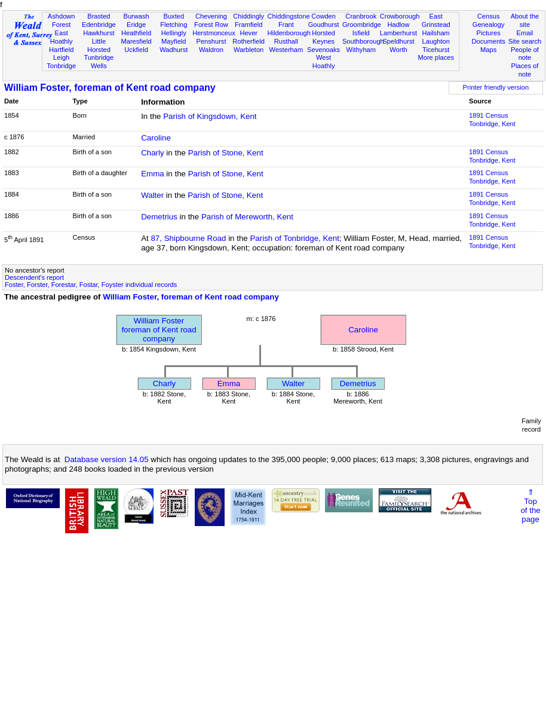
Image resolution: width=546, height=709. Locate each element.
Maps (488, 49)
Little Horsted (99, 45)
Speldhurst (398, 41)
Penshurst (211, 41)
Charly (152, 152)
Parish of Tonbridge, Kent (294, 238)
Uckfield (136, 49)
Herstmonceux (213, 32)
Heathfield (136, 32)
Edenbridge (99, 24)
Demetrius (159, 216)
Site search (525, 41)
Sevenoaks (323, 49)
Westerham (286, 49)
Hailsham (436, 32)
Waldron (211, 49)
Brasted (98, 16)
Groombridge (361, 24)
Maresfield (136, 41)
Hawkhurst (98, 32)
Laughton (436, 41)
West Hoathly (323, 61)
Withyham (361, 49)
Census (488, 16)
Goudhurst (323, 24)
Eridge (136, 24)
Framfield (248, 24)
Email (525, 32)
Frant (286, 24)
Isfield (361, 32)
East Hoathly (61, 37)
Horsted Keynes (323, 37)
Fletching (173, 24)
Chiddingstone (289, 16)
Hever (248, 32)
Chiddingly (248, 16)
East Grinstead (436, 20)
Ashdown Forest (61, 20)
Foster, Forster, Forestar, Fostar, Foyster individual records (91, 284)
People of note (525, 54)
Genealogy (489, 24)
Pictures (489, 32)
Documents (488, 41)
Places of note (525, 70)
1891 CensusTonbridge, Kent (492, 119)
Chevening (211, 16)
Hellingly (173, 32)
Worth (398, 49)
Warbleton (248, 49)
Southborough (363, 41)
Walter (152, 195)
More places (436, 57)
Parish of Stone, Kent (225, 152)
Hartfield (61, 49)
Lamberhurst (398, 32)
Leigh (61, 57)
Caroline (156, 137)
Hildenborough (289, 32)
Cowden (323, 16)
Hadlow (398, 24)
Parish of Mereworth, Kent (247, 216)
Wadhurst (173, 49)
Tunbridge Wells (99, 61)
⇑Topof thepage (530, 506)
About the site (525, 20)
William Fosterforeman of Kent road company (158, 329)
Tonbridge (61, 65)
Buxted (173, 16)
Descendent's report (34, 277)
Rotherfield (248, 41)
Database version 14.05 (107, 459)
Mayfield (173, 41)
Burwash (136, 16)
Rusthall (286, 41)
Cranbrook (360, 16)
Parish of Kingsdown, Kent (209, 116)
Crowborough (400, 16)
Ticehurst (435, 49)
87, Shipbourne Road (188, 238)
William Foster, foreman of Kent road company (110, 87)
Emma (152, 173)
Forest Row (211, 24)
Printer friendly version (496, 87)
